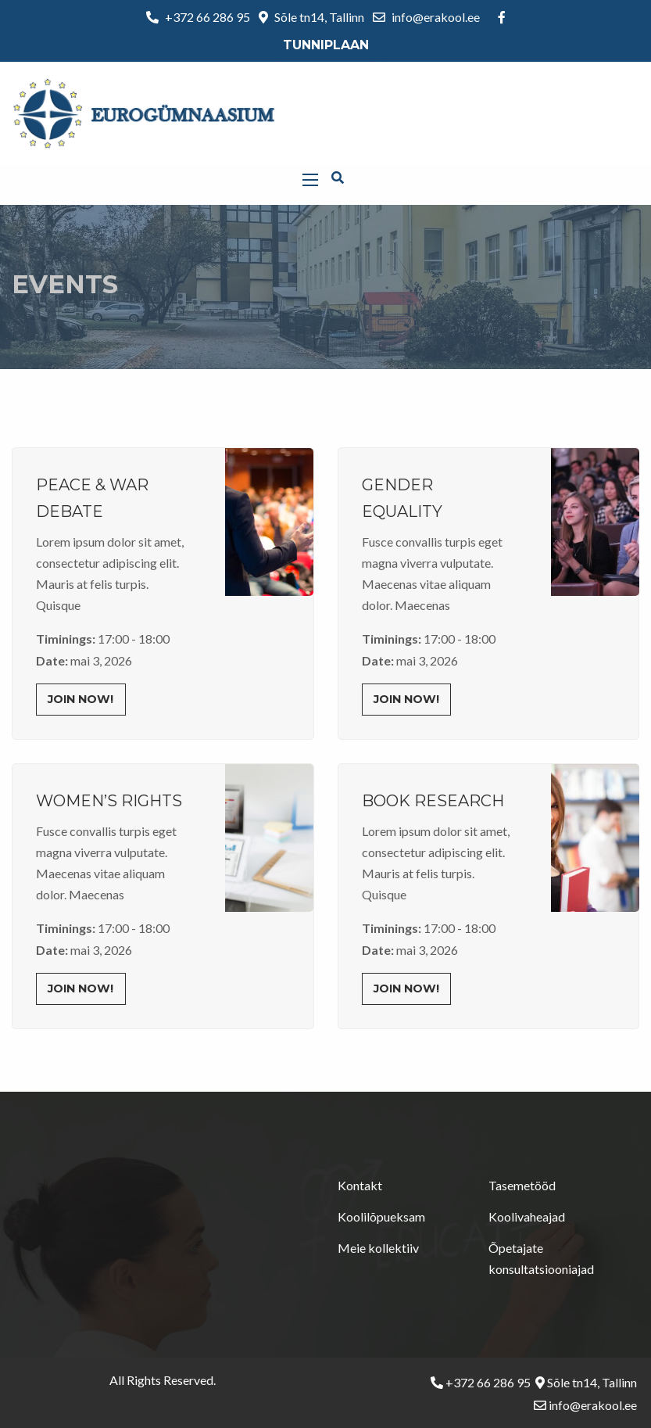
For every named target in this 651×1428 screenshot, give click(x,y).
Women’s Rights (109, 800)
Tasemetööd (522, 1185)
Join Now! (80, 699)
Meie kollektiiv (378, 1247)
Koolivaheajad (526, 1216)
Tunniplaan (326, 45)
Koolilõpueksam (381, 1216)
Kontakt (360, 1185)
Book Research (433, 800)
